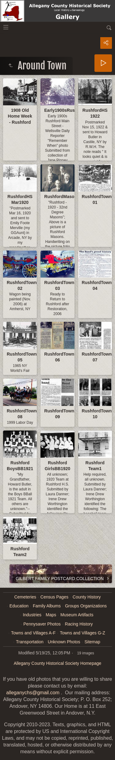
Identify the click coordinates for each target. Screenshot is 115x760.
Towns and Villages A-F (33, 632)
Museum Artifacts (76, 614)
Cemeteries (25, 596)
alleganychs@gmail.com (32, 692)
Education (19, 605)
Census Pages (54, 596)
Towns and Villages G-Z (82, 632)
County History (87, 596)
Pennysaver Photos (41, 624)
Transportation (30, 641)
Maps (51, 614)
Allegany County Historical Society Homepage (58, 663)
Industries (32, 614)
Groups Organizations (86, 605)
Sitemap (92, 641)
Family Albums (47, 605)
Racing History (79, 624)
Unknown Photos (64, 641)
